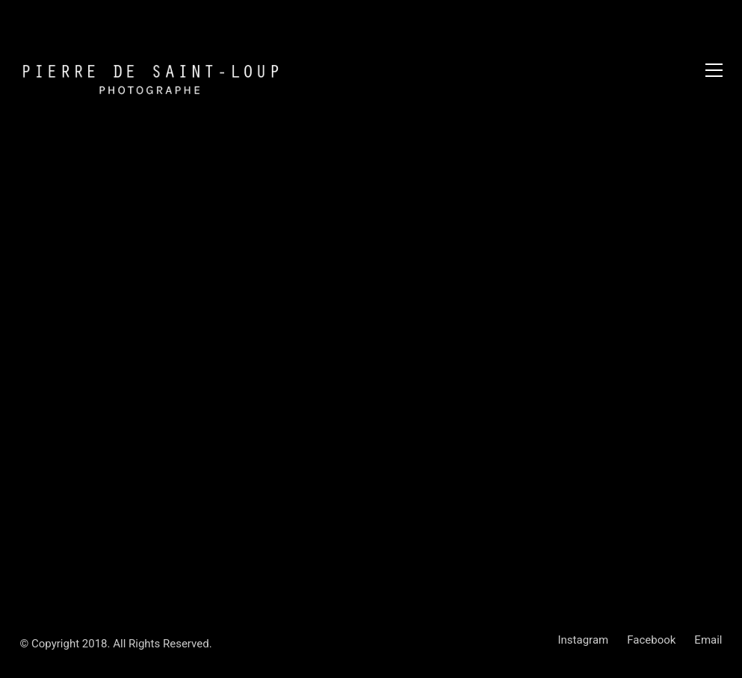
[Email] (708, 640)
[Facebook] (651, 640)
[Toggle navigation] (714, 70)
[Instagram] (583, 640)
